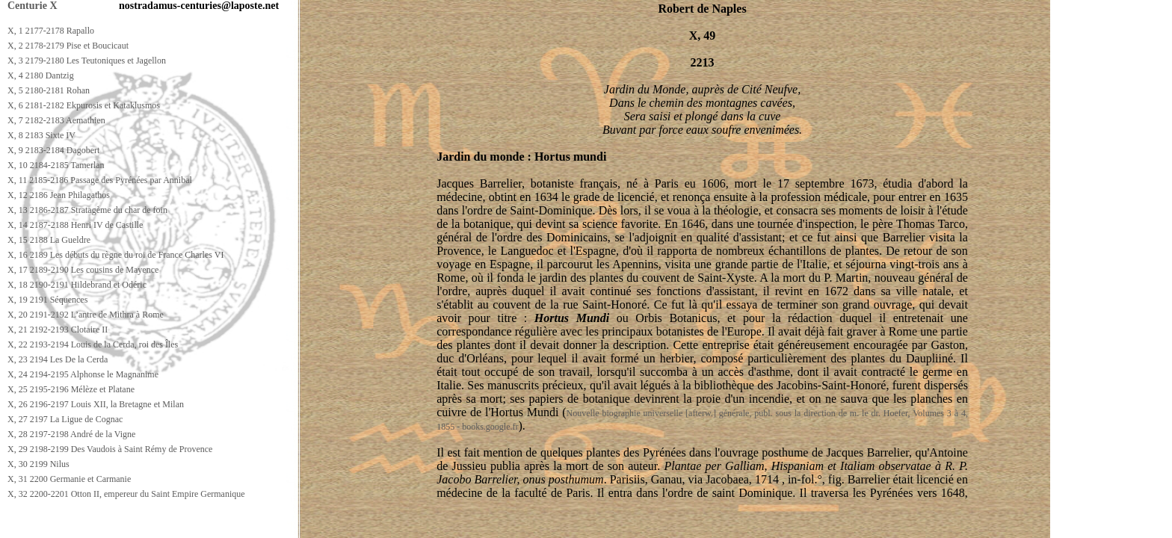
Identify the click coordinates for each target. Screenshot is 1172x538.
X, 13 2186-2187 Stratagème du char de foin (87, 210)
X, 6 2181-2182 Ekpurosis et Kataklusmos (83, 105)
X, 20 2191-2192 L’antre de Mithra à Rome (85, 314)
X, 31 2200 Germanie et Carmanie (69, 479)
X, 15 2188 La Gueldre (48, 240)
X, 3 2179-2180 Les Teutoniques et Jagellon (86, 60)
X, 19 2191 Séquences (47, 299)
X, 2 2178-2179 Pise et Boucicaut (68, 45)
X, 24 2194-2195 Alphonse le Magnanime (82, 374)
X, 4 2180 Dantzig (40, 75)
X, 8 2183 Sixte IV (41, 135)
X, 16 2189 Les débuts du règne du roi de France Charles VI (115, 255)
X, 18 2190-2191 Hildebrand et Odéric (76, 284)
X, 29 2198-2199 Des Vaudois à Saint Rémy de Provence (109, 449)
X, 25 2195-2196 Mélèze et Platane (71, 389)
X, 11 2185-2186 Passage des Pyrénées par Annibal (99, 180)
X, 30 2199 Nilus (38, 464)
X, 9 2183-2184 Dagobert (53, 150)
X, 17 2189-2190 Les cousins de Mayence (82, 270)
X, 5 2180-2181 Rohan (48, 90)
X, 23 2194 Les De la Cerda (57, 359)
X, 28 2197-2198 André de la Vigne (71, 434)
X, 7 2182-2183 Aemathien (56, 120)
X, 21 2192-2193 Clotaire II (57, 329)
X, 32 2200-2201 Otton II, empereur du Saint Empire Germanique (126, 494)
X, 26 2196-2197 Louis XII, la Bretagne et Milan (95, 404)
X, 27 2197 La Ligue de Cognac (65, 419)
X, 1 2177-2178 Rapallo (50, 30)
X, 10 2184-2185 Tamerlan (56, 165)
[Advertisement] (274, 524)
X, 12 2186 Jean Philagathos (58, 195)
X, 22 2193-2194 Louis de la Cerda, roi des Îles (92, 344)
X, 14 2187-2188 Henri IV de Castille (75, 225)
